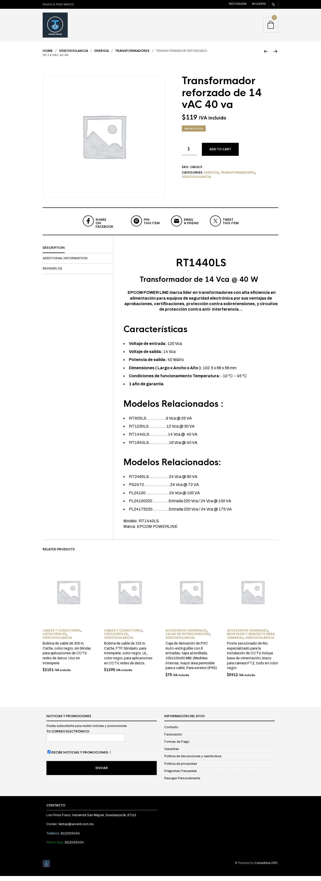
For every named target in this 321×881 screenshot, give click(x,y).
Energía (101, 56)
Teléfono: (53, 838)
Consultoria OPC (266, 868)
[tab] (78, 253)
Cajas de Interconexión (188, 639)
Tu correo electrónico (85, 740)
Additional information (65, 263)
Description (54, 253)
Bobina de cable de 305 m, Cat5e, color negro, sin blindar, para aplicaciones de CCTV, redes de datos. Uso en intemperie (67, 658)
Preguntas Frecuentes (180, 776)
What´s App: (55, 847)
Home (48, 56)
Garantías (171, 754)
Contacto (171, 732)
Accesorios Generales (186, 636)
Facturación (238, 4)
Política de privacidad (180, 769)
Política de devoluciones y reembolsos (192, 761)
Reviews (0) (52, 274)
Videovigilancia (73, 56)
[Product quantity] (189, 154)
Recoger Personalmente (182, 783)
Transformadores (132, 56)
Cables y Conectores (62, 636)
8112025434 (70, 838)
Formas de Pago (177, 746)
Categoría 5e (54, 639)
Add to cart (220, 154)
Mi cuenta (259, 4)
